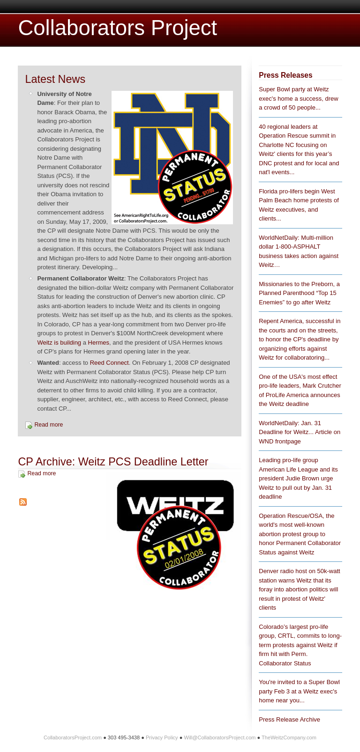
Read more (48, 424)
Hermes (99, 342)
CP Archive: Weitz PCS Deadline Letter (113, 462)
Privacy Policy (162, 737)
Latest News (55, 79)
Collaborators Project (117, 28)
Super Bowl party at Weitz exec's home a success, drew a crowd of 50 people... (298, 98)
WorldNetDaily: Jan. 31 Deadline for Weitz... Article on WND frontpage (299, 432)
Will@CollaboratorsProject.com (219, 737)
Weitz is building (59, 342)
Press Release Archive (289, 719)
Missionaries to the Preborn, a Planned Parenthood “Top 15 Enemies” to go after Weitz (299, 293)
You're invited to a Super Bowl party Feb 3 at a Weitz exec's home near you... (299, 691)
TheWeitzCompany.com (289, 737)
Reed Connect (109, 362)
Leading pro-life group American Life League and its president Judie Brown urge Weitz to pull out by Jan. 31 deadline (298, 478)
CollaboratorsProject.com (73, 737)
